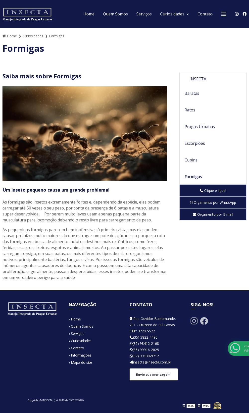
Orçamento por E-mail (213, 214)
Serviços (144, 14)
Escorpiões (195, 143)
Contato (205, 14)
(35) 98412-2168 (144, 343)
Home (89, 14)
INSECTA (198, 79)
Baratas (192, 93)
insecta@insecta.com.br (150, 362)
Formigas (193, 176)
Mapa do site (80, 362)
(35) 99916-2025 (144, 349)
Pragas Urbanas (200, 126)
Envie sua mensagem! (153, 374)
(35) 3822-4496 (143, 337)
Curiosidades (172, 14)
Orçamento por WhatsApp (213, 202)
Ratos (190, 110)
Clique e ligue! (213, 190)
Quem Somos (115, 14)
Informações (80, 355)
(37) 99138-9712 (144, 356)
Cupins (191, 160)
